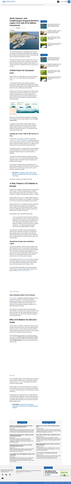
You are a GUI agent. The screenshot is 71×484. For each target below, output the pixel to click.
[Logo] (9, 2)
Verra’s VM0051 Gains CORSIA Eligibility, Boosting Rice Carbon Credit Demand (53, 38)
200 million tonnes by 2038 (23, 270)
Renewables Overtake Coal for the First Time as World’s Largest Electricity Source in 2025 (54, 31)
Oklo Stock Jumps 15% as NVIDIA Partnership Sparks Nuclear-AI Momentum (54, 44)
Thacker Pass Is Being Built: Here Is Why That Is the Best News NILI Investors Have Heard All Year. (21, 426)
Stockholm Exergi (25, 259)
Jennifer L (13, 30)
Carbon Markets (4, 4)
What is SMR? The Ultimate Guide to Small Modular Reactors (48, 434)
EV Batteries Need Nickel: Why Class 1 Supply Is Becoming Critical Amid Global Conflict (53, 25)
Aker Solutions (13, 298)
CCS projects (20, 381)
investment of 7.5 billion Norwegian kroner (19, 140)
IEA (26, 335)
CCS (34, 194)
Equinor (22, 197)
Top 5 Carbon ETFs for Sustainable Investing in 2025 (46, 452)
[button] (69, 1)
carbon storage (18, 158)
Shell (21, 204)
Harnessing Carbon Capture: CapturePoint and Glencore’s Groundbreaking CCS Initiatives (25, 406)
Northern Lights (15, 78)
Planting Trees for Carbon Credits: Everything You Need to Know (48, 426)
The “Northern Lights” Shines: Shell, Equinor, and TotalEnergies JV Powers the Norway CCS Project (24, 174)
